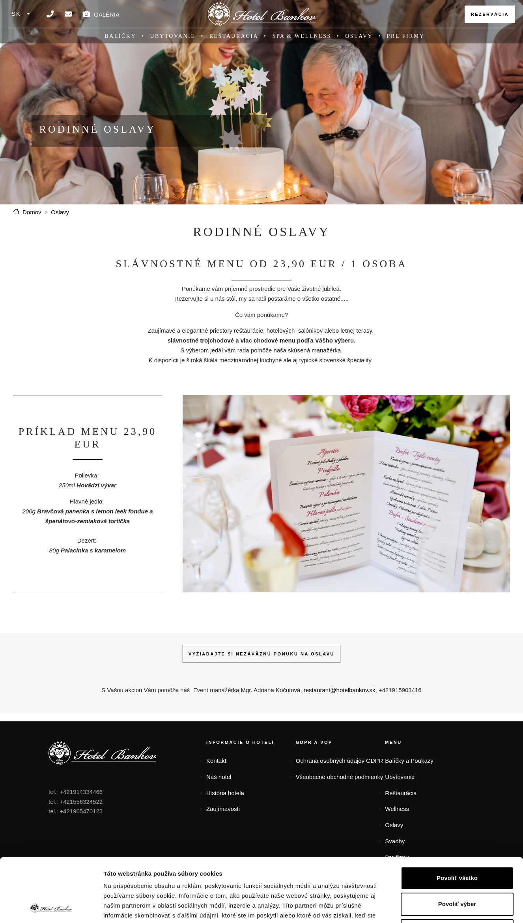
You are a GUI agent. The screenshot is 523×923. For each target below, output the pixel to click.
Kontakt (216, 760)
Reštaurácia (233, 36)
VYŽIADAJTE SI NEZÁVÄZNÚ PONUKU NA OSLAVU (261, 654)
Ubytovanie (173, 36)
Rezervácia (490, 14)
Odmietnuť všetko (457, 870)
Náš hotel (218, 776)
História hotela (225, 793)
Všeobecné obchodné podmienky (339, 776)
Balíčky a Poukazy (409, 760)
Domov (31, 212)
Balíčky (120, 36)
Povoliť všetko (457, 818)
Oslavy (359, 36)
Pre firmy (406, 36)
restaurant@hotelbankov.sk (339, 690)
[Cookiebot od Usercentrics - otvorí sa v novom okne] (51, 908)
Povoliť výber (457, 844)
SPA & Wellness (301, 36)
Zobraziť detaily (411, 907)
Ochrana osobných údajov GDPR (339, 760)
